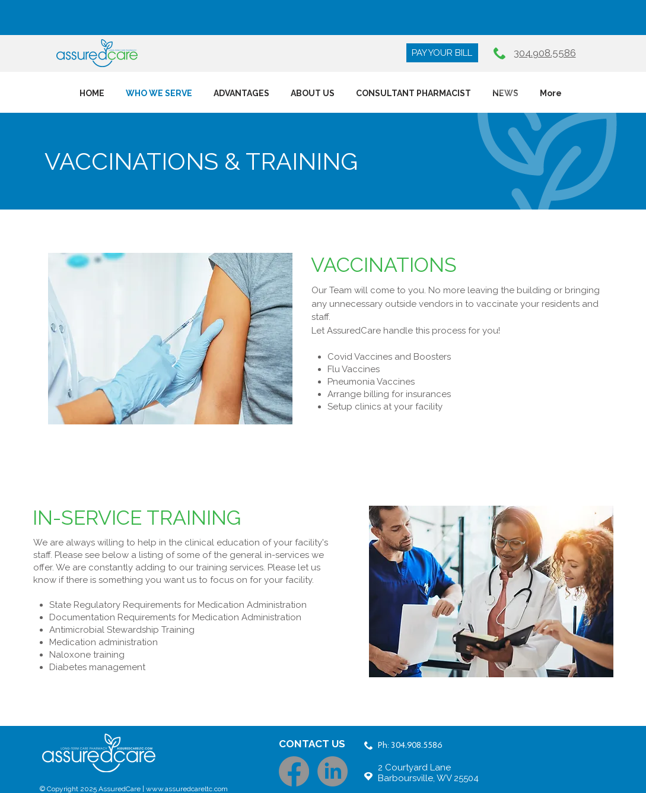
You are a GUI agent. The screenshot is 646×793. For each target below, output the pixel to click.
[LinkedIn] (332, 771)
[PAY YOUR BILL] (442, 52)
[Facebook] (294, 771)
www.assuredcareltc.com (187, 789)
